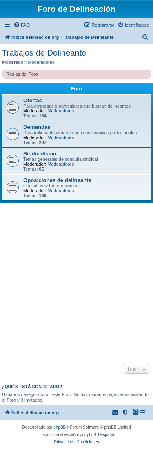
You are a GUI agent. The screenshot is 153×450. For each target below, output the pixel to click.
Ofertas (32, 100)
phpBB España (100, 434)
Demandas (37, 127)
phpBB (59, 427)
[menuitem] (21, 25)
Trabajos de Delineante (44, 52)
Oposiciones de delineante (57, 180)
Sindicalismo (39, 154)
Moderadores (41, 62)
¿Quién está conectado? (32, 386)
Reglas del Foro (22, 74)
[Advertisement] (76, 283)
